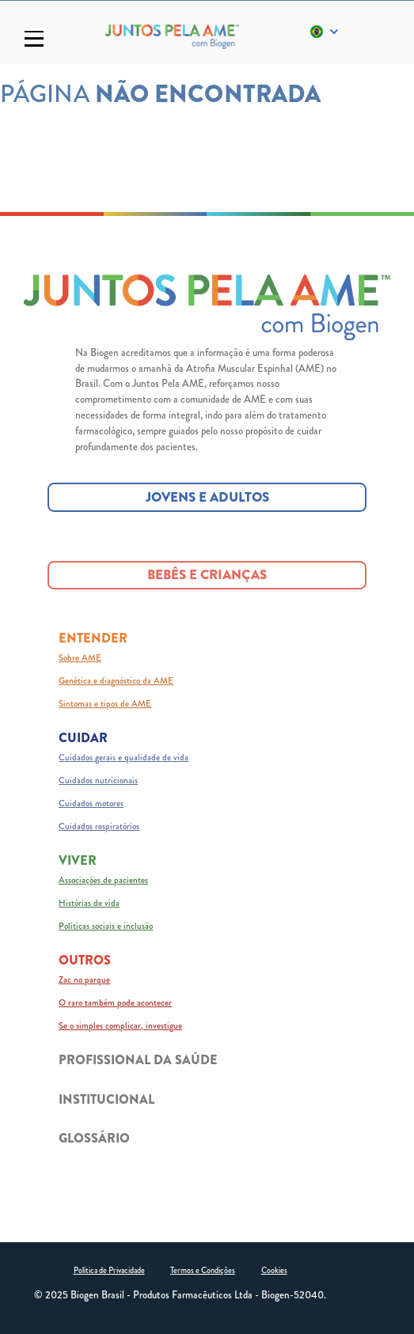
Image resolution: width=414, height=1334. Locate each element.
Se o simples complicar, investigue (120, 1025)
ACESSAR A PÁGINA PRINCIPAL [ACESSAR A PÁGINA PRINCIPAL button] (207, 165)
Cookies (274, 1270)
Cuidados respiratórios (99, 826)
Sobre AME (80, 657)
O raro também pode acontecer (115, 1002)
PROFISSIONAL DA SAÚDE (138, 1060)
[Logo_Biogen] (172, 37)
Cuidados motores (91, 803)
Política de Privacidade (109, 1270)
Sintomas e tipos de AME (105, 703)
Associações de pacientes (103, 880)
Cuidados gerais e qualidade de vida (123, 757)
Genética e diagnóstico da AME (116, 680)
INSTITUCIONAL (106, 1099)
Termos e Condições (202, 1270)
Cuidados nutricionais (98, 780)
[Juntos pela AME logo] (207, 307)
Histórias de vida (89, 902)
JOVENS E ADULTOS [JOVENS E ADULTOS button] (207, 497)
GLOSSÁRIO (94, 1138)
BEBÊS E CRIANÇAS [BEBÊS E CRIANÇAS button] (207, 575)
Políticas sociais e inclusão (106, 925)
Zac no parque (84, 979)
